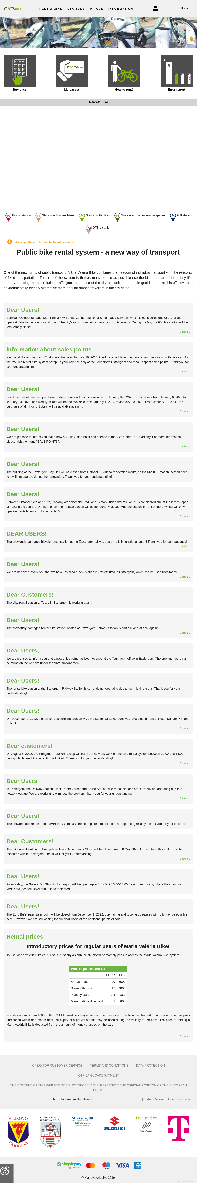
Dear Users (21, 781)
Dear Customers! (30, 594)
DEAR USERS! (26, 533)
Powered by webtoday (184, 1182)
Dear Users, (22, 650)
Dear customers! (29, 745)
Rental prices (24, 936)
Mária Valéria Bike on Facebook (168, 1099)
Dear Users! (22, 309)
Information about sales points (49, 349)
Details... (185, 331)
